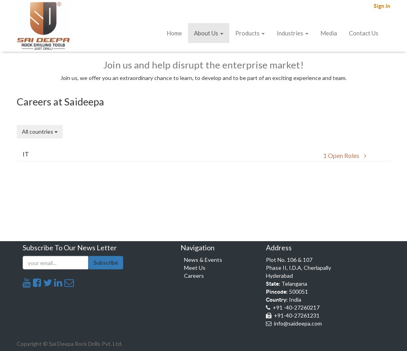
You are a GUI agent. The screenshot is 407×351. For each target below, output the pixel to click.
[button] (203, 154)
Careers (194, 275)
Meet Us (194, 267)
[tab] (203, 154)
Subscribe (105, 262)
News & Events (203, 259)
